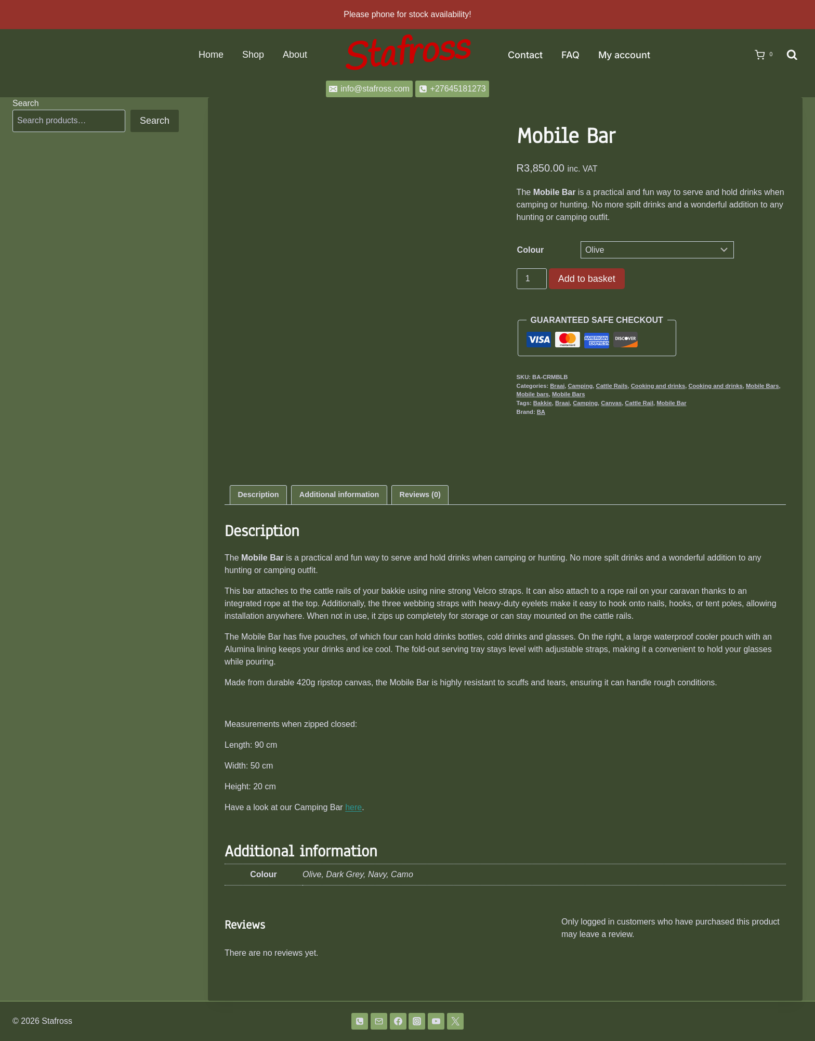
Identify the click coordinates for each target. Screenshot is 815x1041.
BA (541, 412)
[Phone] (359, 1021)
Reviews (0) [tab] (420, 494)
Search (25, 103)
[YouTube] (436, 1021)
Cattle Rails (612, 386)
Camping (580, 386)
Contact (525, 54)
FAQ (570, 54)
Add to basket (586, 279)
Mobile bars (533, 394)
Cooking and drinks (658, 386)
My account (624, 54)
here (353, 807)
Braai (557, 386)
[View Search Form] (792, 55)
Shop (253, 54)
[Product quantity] (532, 278)
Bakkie (542, 403)
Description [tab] (258, 494)
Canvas (611, 403)
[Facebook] (398, 1021)
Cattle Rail (639, 403)
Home (211, 54)
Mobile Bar (671, 403)
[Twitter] (455, 1021)
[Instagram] (417, 1021)
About (295, 54)
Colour (530, 249)
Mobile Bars (762, 386)
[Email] (379, 1021)
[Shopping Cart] (760, 55)
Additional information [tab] (339, 494)
